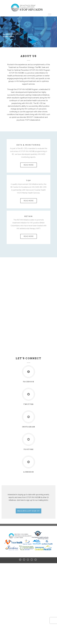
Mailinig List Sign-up (28, 511)
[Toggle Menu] (49, 14)
